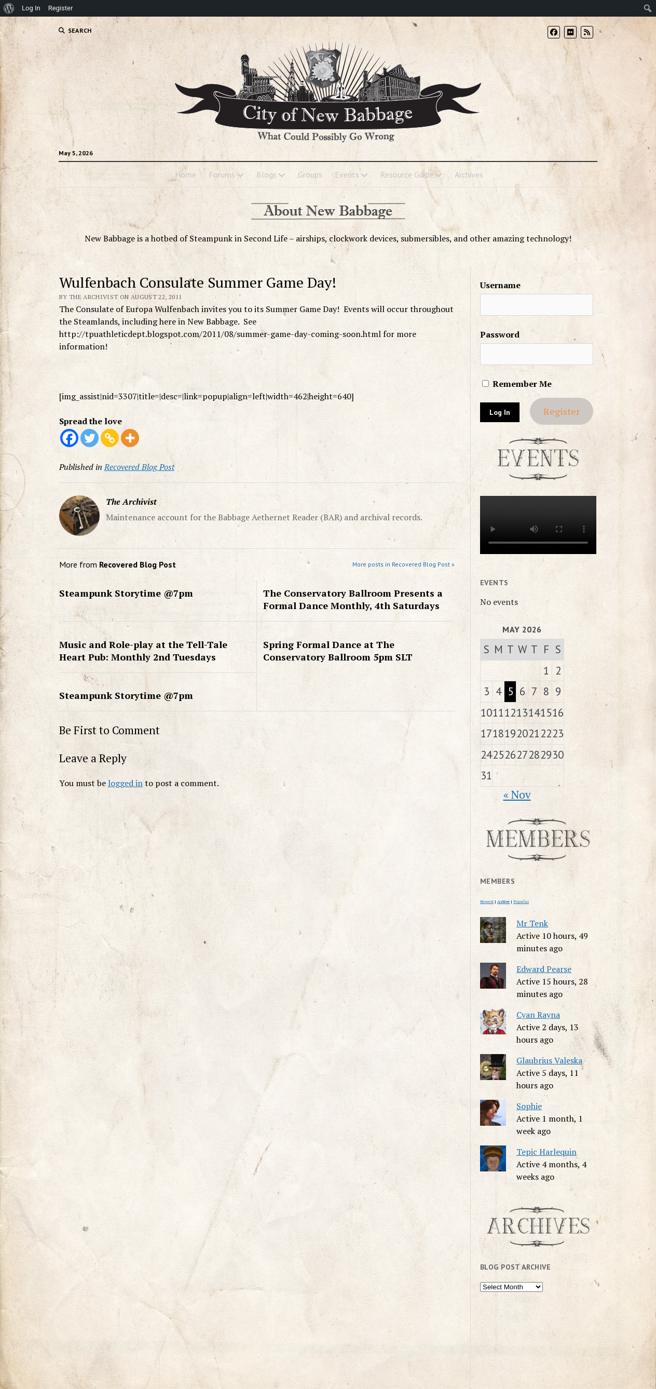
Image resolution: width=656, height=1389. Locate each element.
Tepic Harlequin (546, 1151)
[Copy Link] (110, 438)
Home (185, 174)
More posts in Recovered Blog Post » (403, 564)
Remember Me (517, 383)
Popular (521, 901)
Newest (487, 901)
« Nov (517, 794)
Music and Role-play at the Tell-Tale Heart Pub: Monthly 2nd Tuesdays (143, 650)
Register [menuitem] (60, 8)
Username (500, 285)
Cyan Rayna (538, 1014)
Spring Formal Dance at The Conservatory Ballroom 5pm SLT (338, 650)
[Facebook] (69, 438)
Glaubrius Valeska (549, 1060)
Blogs (266, 174)
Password (500, 334)
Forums (222, 174)
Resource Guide (406, 174)
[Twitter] (89, 438)
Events (347, 174)
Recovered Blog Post (139, 467)
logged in (125, 783)
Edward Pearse (543, 969)
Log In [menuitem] (31, 8)
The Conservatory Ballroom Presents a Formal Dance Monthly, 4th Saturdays (353, 599)
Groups (310, 174)
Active (503, 901)
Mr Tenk (532, 923)
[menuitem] (9, 8)
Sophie (529, 1106)
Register (561, 411)
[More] (130, 438)
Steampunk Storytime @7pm (126, 593)
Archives (469, 174)
